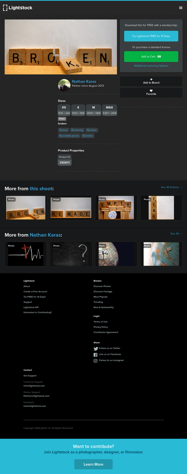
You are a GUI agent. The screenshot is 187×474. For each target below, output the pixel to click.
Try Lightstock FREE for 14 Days (151, 36)
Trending (98, 302)
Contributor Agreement (106, 332)
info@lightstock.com (34, 386)
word (64, 130)
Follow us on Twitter (109, 348)
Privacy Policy (101, 327)
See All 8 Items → (171, 187)
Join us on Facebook (110, 354)
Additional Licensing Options (151, 66)
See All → (176, 234)
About (27, 286)
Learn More (93, 464)
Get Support (30, 375)
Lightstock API (31, 307)
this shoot (41, 188)
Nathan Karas (84, 81)
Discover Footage (103, 291)
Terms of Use (101, 321)
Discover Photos (102, 286)
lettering (77, 130)
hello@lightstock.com (35, 406)
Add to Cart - (151, 57)
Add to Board (151, 81)
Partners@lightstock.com (36, 396)
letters (92, 130)
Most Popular (100, 297)
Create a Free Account (35, 291)
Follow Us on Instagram (111, 360)
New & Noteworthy (104, 307)
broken (88, 135)
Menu (181, 8)
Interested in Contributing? (38, 312)
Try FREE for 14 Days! (35, 297)
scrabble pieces (69, 135)
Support (28, 302)
